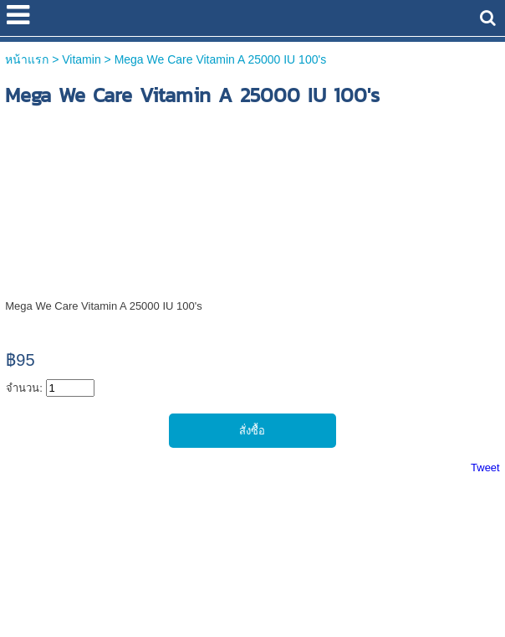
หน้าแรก (26, 59)
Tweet (485, 467)
